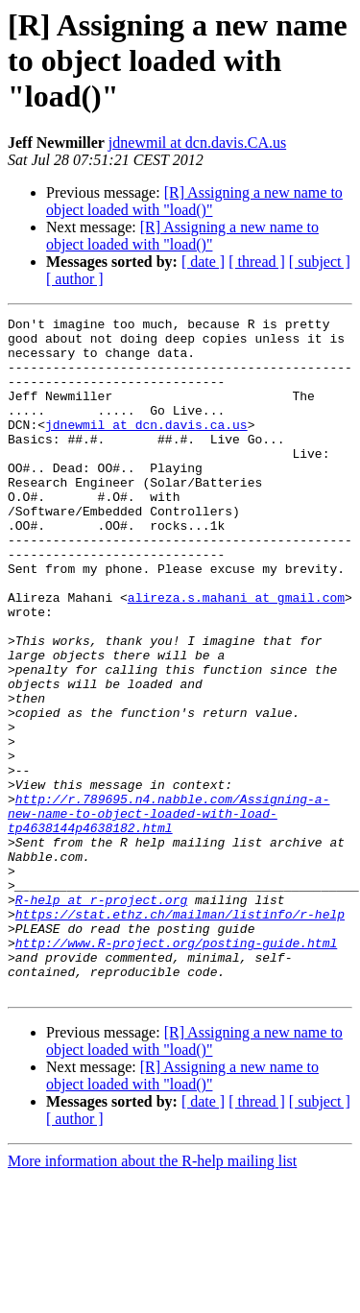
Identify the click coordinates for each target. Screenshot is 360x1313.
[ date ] (203, 261)
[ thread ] (256, 261)
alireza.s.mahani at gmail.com (236, 654)
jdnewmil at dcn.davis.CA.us (197, 142)
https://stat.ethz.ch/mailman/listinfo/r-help (180, 1034)
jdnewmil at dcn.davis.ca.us (146, 447)
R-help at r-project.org (101, 1017)
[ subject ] (319, 261)
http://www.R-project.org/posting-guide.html (176, 1069)
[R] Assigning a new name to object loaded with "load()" (194, 201)
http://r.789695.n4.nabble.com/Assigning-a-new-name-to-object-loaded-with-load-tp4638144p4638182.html (168, 914)
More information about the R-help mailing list (152, 1296)
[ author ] (75, 279)
